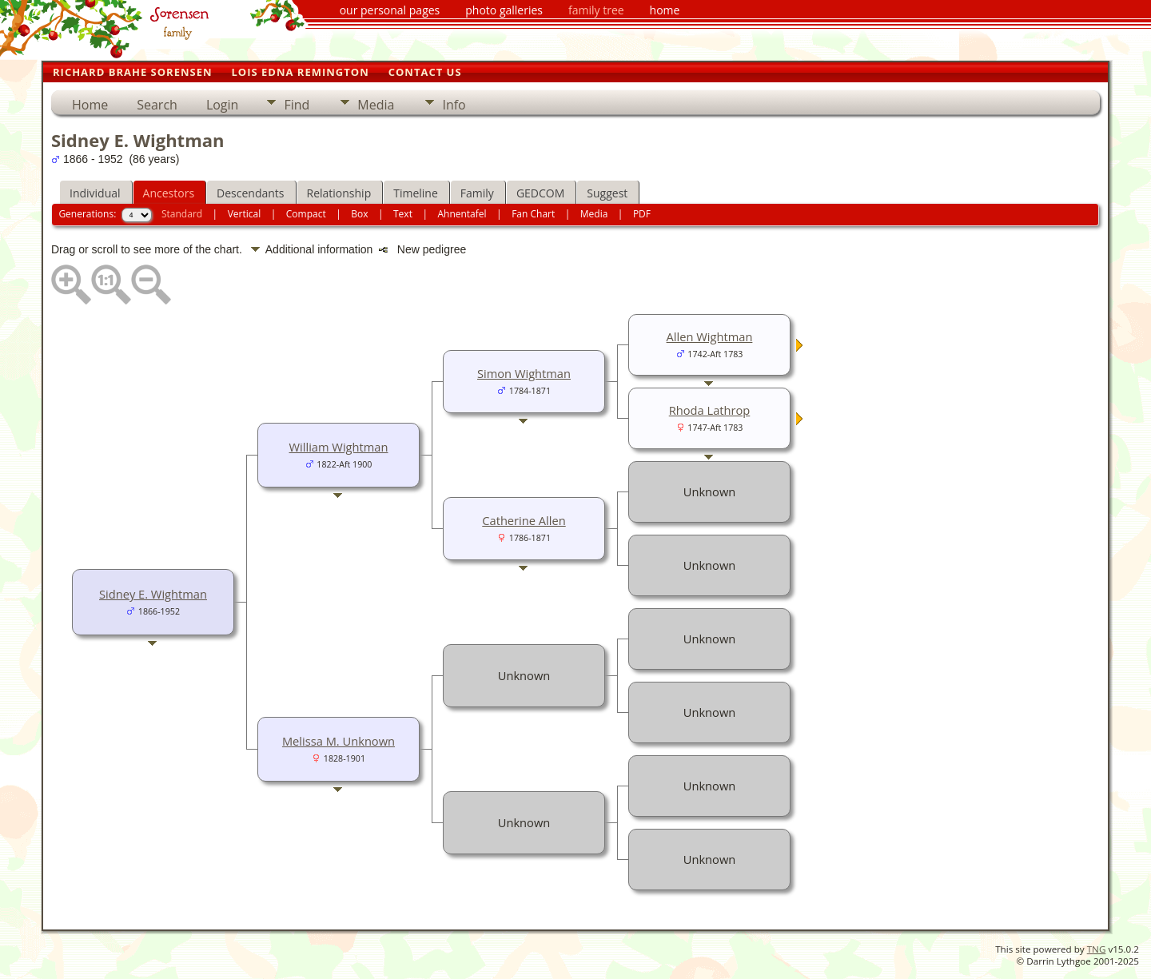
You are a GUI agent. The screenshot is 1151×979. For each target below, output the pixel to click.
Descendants (250, 193)
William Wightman (338, 447)
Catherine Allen (523, 520)
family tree (596, 10)
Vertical (244, 214)
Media (375, 104)
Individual (95, 193)
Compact (306, 214)
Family (477, 193)
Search (157, 104)
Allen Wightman (710, 336)
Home (90, 104)
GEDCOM (540, 193)
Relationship (339, 193)
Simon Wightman (524, 373)
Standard (181, 214)
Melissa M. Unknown (338, 741)
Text (402, 214)
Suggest (607, 193)
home (665, 10)
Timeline (415, 193)
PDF (642, 214)
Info (453, 104)
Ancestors (168, 193)
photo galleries (504, 10)
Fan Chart (533, 214)
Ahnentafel (461, 214)
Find (296, 104)
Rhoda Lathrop (710, 410)
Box (359, 214)
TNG (1096, 949)
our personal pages (390, 10)
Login (222, 104)
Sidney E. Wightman (153, 594)
